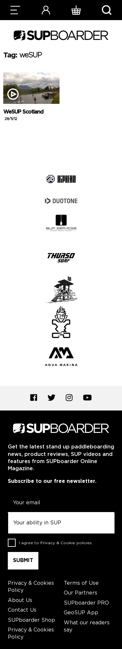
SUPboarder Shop (31, 620)
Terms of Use (81, 583)
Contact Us (22, 610)
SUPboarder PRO (86, 603)
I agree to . (56, 543)
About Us (20, 600)
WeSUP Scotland (23, 115)
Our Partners (80, 593)
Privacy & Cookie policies (66, 543)
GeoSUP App (81, 612)
